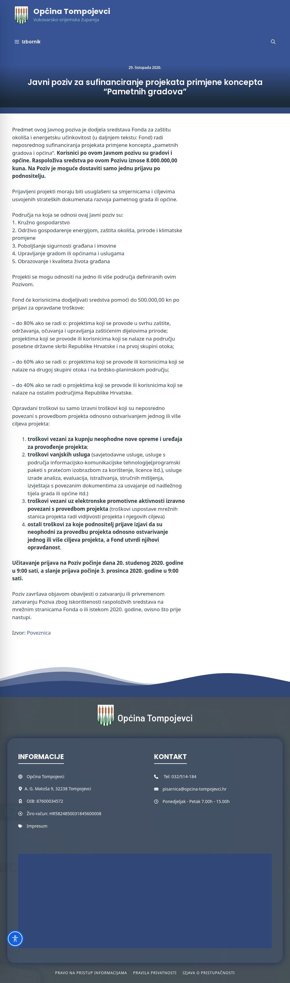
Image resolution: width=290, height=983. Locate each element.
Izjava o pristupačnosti (209, 972)
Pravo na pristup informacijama (91, 972)
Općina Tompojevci (71, 11)
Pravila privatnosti (155, 972)
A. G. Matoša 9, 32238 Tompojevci (58, 788)
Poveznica (39, 632)
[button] (273, 42)
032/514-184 (183, 776)
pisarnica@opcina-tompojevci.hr (195, 789)
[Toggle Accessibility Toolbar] (15, 939)
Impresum (37, 826)
